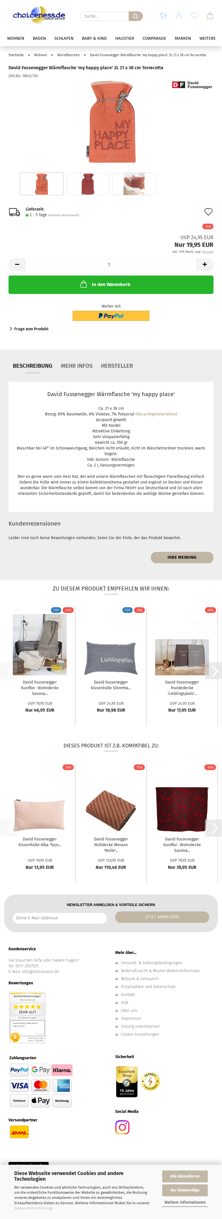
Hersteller (117, 365)
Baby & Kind (106, 38)
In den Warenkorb (104, 284)
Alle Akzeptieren (185, 1176)
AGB (124, 1002)
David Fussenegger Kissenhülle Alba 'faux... (39, 842)
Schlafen (76, 38)
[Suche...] (136, 16)
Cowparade (166, 38)
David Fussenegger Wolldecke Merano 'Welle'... (111, 845)
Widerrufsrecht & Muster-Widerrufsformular (160, 970)
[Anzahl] (111, 264)
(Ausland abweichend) (63, 215)
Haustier (137, 38)
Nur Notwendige (185, 1190)
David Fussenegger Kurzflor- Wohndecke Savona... (40, 688)
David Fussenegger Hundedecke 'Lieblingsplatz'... (182, 688)
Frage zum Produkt (31, 329)
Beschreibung (32, 365)
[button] (163, 16)
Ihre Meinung (182, 557)
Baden (51, 38)
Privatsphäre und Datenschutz (148, 986)
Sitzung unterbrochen (140, 1026)
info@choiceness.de (40, 971)
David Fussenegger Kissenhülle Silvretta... (111, 685)
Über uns (129, 1010)
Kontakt (128, 994)
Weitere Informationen (185, 1202)
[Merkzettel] (194, 16)
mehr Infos (76, 365)
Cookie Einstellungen (140, 1034)
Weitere (195, 38)
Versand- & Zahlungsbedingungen (151, 963)
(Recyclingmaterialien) (156, 414)
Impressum (131, 1018)
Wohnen (27, 38)
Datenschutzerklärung (33, 1208)
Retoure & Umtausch (140, 978)
